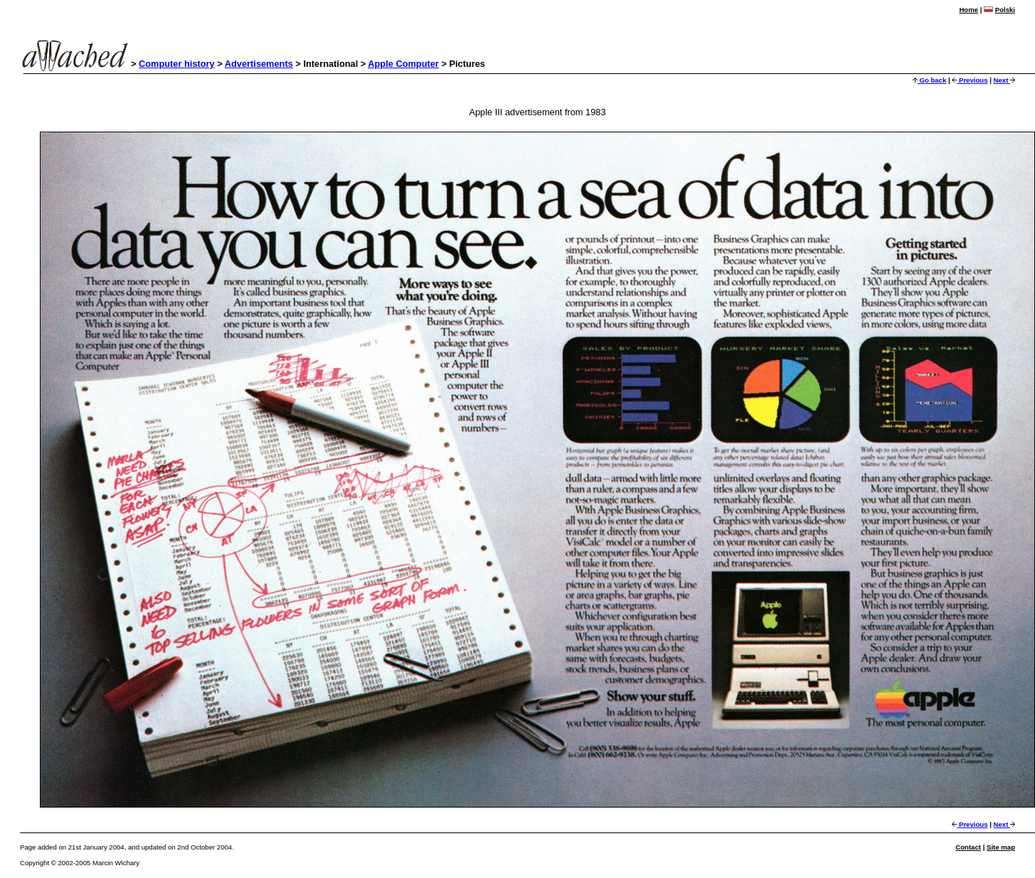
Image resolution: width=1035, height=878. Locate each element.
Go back (930, 80)
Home (968, 10)
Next (1004, 80)
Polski (1005, 10)
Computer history (177, 63)
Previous (969, 80)
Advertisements (259, 63)
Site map (1001, 847)
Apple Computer (403, 63)
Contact (968, 847)
